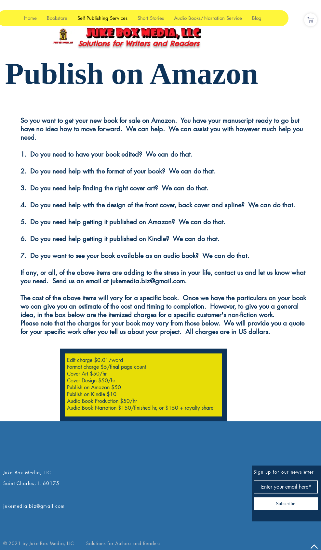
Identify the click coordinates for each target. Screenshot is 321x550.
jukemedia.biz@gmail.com (148, 281)
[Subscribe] (286, 503)
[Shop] (310, 19)
